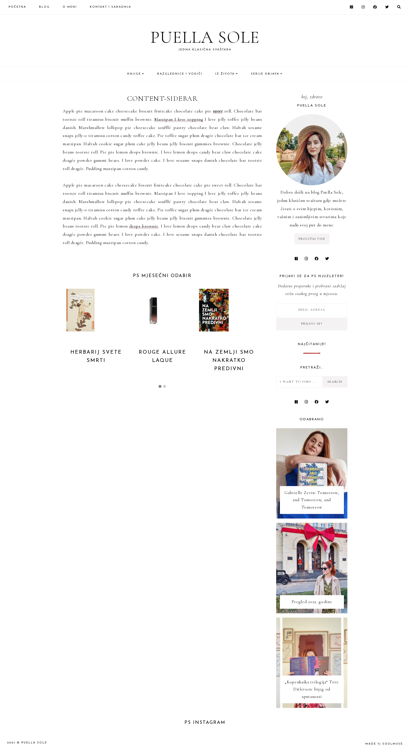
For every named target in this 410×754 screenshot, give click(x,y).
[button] (160, 386)
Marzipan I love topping (178, 119)
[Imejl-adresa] (311, 309)
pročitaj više (312, 239)
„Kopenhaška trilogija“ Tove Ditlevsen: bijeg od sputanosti (312, 689)
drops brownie (143, 226)
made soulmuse (384, 743)
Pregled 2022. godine (312, 601)
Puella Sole (205, 37)
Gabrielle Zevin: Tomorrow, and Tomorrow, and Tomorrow (311, 500)
